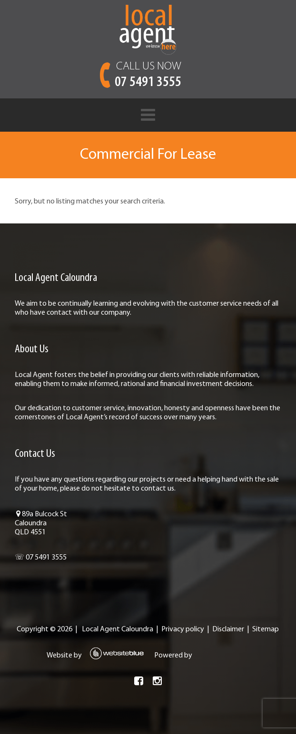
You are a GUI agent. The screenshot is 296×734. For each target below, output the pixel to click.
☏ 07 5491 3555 (41, 557)
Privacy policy (182, 629)
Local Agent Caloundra (117, 629)
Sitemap (265, 629)
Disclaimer (228, 629)
